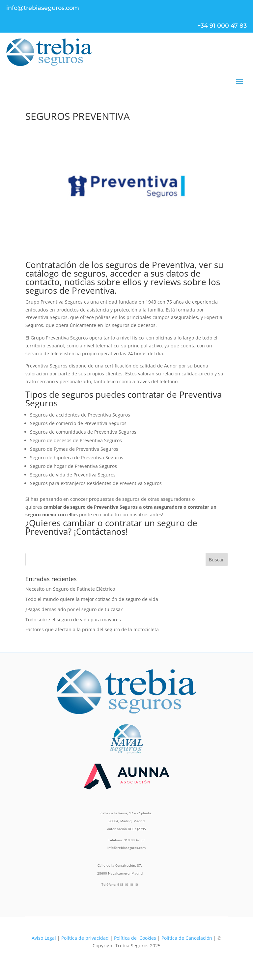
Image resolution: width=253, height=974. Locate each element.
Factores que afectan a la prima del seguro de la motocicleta (92, 629)
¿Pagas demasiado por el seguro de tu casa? (74, 609)
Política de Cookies (135, 938)
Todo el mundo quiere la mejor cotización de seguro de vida (91, 599)
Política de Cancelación (186, 938)
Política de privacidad (85, 938)
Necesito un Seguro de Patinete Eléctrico (70, 589)
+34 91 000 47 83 (222, 25)
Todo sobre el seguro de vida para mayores (73, 619)
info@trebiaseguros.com (42, 8)
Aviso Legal (44, 938)
